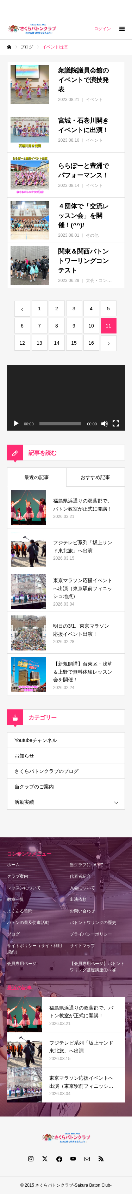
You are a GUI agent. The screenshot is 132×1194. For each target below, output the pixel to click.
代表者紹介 (80, 876)
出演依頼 (78, 899)
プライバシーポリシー (91, 934)
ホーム (13, 864)
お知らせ (24, 755)
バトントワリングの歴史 (93, 922)
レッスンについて (24, 887)
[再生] (16, 423)
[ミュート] (104, 423)
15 (74, 343)
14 (56, 343)
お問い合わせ (82, 911)
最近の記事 (36, 477)
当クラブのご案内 (34, 786)
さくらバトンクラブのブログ (46, 771)
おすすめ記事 (95, 477)
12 (22, 343)
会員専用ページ (22, 963)
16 (91, 343)
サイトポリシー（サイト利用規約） (34, 948)
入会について (82, 887)
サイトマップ (82, 945)
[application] (66, 398)
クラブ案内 (17, 876)
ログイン (102, 28)
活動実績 (24, 802)
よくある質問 (19, 911)
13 (39, 343)
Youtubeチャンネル (35, 740)
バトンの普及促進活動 (28, 922)
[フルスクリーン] (115, 423)
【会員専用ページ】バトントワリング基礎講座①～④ (97, 966)
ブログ (13, 934)
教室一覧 (15, 899)
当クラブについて (86, 864)
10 (91, 326)
